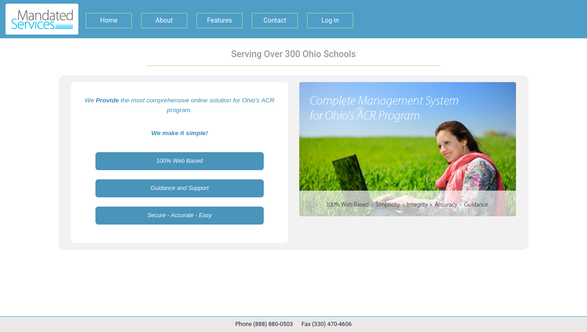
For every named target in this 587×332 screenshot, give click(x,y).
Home (109, 20)
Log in (330, 20)
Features (219, 20)
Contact (275, 20)
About (163, 20)
